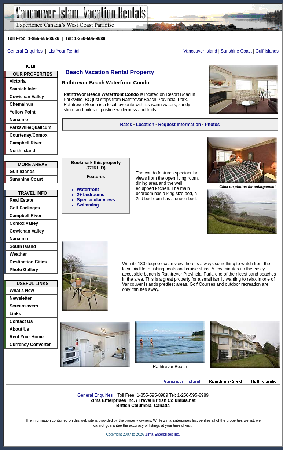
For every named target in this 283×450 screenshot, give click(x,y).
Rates (126, 124)
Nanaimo (19, 119)
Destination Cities (28, 261)
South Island (23, 246)
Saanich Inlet (23, 88)
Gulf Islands (267, 51)
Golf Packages (25, 207)
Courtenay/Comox (28, 135)
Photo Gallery (24, 269)
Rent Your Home (27, 336)
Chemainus (21, 104)
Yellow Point (23, 112)
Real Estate (21, 200)
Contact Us (21, 321)
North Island (22, 150)
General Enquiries (25, 51)
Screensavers (24, 306)
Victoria (18, 81)
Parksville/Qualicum (30, 127)
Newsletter (21, 298)
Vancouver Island (200, 51)
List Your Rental (64, 51)
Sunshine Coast (236, 51)
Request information (179, 124)
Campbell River (25, 142)
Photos (212, 124)
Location (145, 124)
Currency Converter (30, 344)
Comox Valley (24, 223)
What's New (22, 290)
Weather (18, 254)
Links (15, 313)
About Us (19, 329)
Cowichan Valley (27, 96)
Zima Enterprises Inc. (162, 434)
